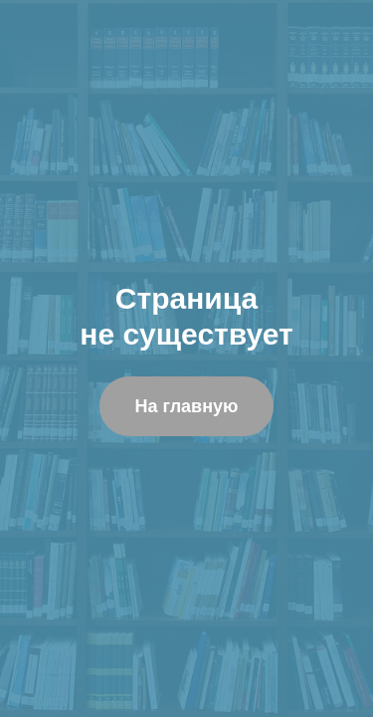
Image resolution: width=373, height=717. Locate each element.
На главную (187, 406)
